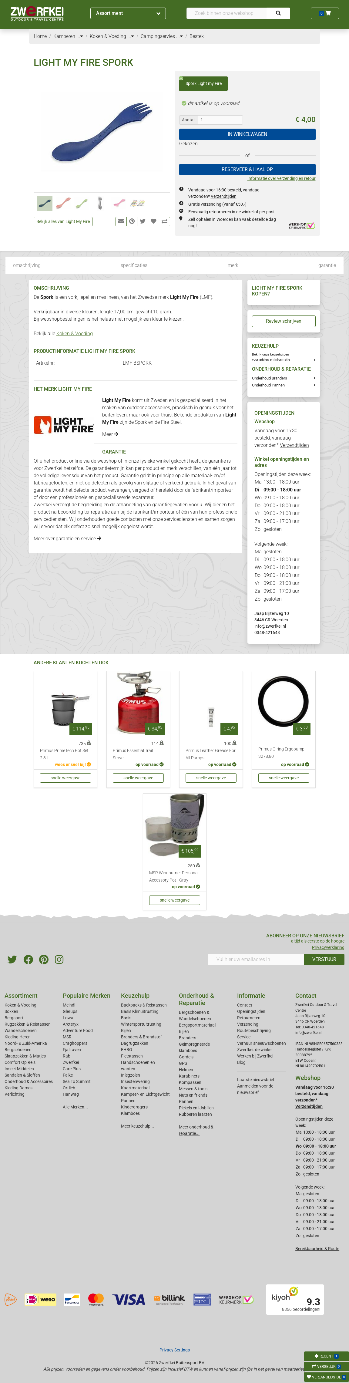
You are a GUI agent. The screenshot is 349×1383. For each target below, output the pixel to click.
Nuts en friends (193, 1095)
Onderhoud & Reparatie (196, 999)
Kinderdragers (134, 1107)
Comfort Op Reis (20, 1062)
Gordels (186, 1056)
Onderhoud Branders (269, 378)
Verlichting (15, 1094)
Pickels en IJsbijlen (196, 1107)
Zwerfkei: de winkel (254, 1049)
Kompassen (190, 1082)
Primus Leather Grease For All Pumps (211, 754)
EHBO (126, 1049)
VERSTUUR (324, 959)
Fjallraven (72, 1049)
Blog (241, 1062)
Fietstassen (132, 1056)
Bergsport (14, 1017)
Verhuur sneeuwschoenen (261, 1043)
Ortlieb (69, 1087)
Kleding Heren (18, 1036)
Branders (187, 1037)
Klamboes (130, 1113)
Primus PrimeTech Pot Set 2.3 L (64, 754)
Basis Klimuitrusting (140, 1011)
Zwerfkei (71, 1062)
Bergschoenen (18, 1049)
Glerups (70, 1011)
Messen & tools (193, 1088)
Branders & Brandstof (141, 1036)
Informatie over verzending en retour (281, 178)
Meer (110, 434)
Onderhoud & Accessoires (29, 1081)
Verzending (247, 1024)
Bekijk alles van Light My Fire (63, 221)
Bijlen (126, 1030)
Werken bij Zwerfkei (255, 1056)
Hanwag (71, 1094)
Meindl (69, 1005)
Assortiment (128, 13)
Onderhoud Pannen (268, 385)
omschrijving (27, 265)
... (79, 36)
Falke (68, 1075)
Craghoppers (75, 1043)
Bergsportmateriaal (197, 1025)
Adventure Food (78, 1030)
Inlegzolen (130, 1075)
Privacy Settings (174, 1350)
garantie (327, 265)
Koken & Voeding (74, 333)
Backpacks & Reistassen (144, 1005)
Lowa (68, 1017)
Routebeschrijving (254, 1030)
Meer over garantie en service (67, 538)
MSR (67, 1036)
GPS (183, 1063)
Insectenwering (135, 1081)
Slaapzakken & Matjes (25, 1056)
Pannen (186, 1101)
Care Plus (72, 1068)
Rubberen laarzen (195, 1114)
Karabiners (189, 1076)
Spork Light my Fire (200, 81)
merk (233, 265)
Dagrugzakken (134, 1043)
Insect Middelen (19, 1068)
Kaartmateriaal (135, 1087)
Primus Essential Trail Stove (133, 754)
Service (243, 1036)
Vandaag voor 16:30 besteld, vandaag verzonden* (281, 438)
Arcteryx (71, 1024)
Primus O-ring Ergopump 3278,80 (281, 753)
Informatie (251, 995)
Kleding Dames (18, 1087)
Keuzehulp (135, 995)
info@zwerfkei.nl (270, 626)
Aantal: (188, 119)
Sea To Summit (77, 1081)
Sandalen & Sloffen (22, 1075)
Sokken (11, 1011)
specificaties (134, 265)
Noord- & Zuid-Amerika (26, 1043)
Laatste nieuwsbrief (255, 1079)
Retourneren (248, 1017)
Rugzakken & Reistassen (28, 1024)
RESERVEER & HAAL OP (247, 169)
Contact (244, 1005)
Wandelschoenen (21, 1030)
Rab (66, 1056)
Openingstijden (251, 1011)
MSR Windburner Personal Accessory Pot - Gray (174, 876)
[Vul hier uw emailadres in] (256, 959)
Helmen (186, 1069)
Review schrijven (283, 321)
